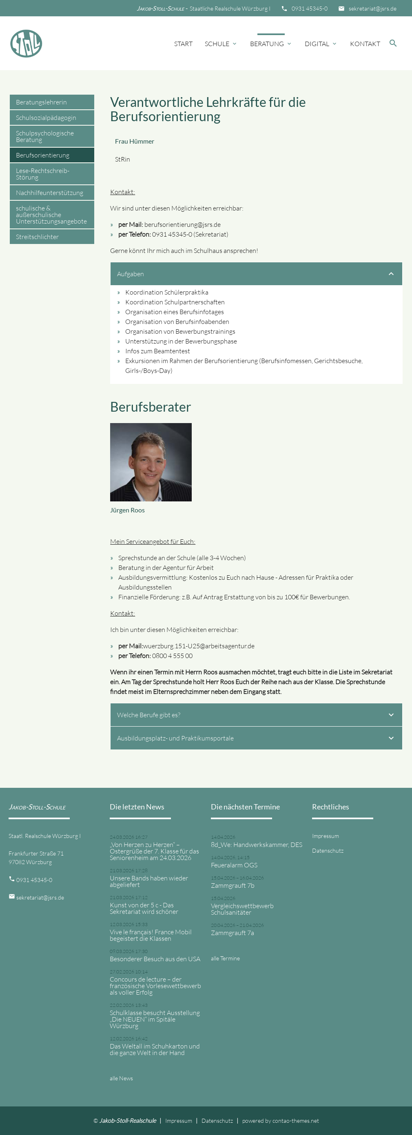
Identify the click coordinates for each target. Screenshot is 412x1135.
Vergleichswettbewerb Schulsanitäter (242, 909)
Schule (221, 43)
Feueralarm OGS (234, 865)
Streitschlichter (37, 237)
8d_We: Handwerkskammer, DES (256, 844)
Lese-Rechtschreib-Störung (42, 173)
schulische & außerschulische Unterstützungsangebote (51, 214)
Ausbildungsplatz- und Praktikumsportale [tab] (256, 739)
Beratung (271, 43)
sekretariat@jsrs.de (372, 8)
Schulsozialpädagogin (46, 117)
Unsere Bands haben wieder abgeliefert (149, 881)
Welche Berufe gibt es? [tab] (256, 716)
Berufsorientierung (42, 155)
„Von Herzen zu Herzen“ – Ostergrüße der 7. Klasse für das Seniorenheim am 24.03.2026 (154, 851)
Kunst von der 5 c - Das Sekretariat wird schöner (144, 908)
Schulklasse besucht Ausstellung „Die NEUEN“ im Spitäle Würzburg (155, 1019)
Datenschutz (327, 850)
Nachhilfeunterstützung (49, 192)
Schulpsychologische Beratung (45, 136)
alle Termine (225, 958)
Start (183, 44)
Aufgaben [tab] (256, 275)
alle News (121, 1078)
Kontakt (365, 44)
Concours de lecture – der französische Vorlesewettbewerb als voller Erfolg (155, 985)
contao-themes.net (295, 1120)
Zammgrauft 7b (233, 885)
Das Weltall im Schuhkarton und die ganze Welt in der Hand (155, 1049)
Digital (321, 43)
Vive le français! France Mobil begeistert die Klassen (151, 935)
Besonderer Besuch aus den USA (155, 958)
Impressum (325, 835)
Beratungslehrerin (41, 102)
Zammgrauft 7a (232, 932)
